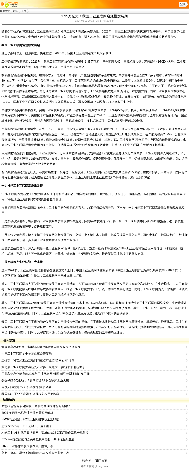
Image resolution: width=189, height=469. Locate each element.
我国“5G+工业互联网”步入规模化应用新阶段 (30, 393)
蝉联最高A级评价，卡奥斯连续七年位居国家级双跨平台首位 (40, 347)
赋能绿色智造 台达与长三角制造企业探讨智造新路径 (35, 406)
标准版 (86, 460)
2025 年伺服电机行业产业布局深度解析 (27, 412)
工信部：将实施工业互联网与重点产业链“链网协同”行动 (37, 360)
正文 (24, 11)
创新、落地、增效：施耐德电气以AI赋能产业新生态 (35, 452)
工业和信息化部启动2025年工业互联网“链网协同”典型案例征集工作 (45, 373)
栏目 (15, 11)
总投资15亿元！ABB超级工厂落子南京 (26, 426)
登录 (183, 4)
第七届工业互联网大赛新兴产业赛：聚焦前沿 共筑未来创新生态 (43, 367)
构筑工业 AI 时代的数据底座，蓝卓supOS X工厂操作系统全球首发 (45, 432)
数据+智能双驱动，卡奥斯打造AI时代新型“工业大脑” (35, 380)
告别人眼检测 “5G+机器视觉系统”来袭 (26, 387)
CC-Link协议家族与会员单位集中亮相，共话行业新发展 (37, 439)
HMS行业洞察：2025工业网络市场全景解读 (30, 419)
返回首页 (101, 460)
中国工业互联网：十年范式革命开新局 (26, 353)
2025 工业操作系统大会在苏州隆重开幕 (27, 446)
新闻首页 (5, 11)
